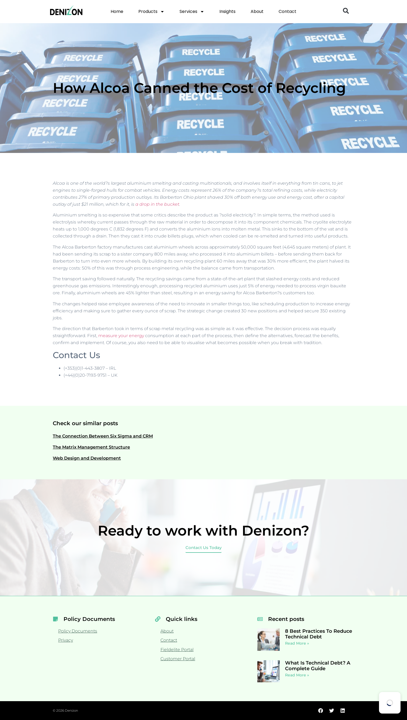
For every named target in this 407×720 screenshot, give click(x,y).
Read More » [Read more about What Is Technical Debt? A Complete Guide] (297, 675)
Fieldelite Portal (177, 649)
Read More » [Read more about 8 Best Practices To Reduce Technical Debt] (297, 643)
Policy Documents (77, 631)
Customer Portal (177, 658)
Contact (287, 11)
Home (117, 11)
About (257, 11)
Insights (227, 11)
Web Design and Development (87, 458)
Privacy (65, 640)
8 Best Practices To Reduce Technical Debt (318, 634)
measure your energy (121, 335)
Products (151, 11)
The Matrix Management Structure (91, 447)
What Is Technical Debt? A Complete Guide (317, 666)
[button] (346, 10)
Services (192, 11)
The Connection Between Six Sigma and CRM (103, 436)
